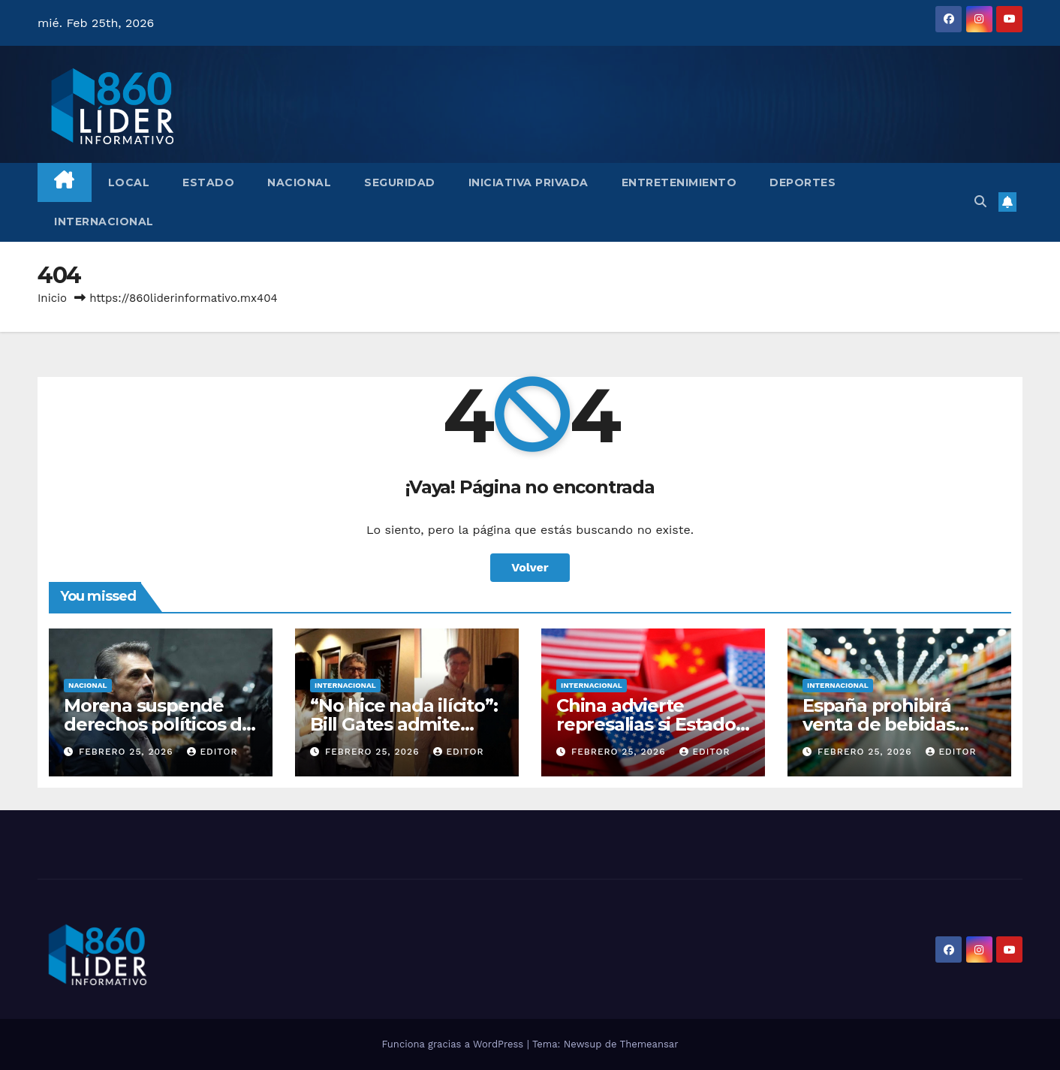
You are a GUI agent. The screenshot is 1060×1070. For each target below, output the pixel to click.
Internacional (104, 221)
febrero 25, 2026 (128, 751)
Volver (530, 567)
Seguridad (399, 182)
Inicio (52, 298)
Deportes (802, 182)
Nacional (299, 182)
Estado (208, 182)
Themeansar (649, 1044)
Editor (212, 751)
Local (129, 182)
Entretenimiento (679, 182)
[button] (980, 201)
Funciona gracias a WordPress (453, 1044)
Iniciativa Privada (528, 182)
